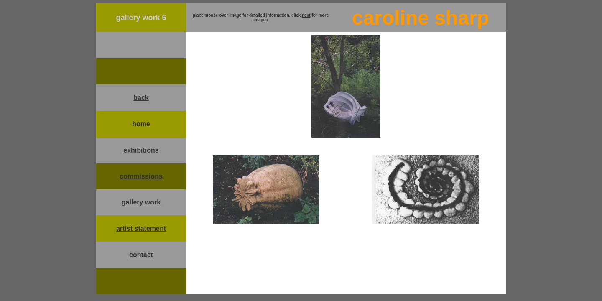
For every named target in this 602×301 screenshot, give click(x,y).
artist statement (141, 228)
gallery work (141, 202)
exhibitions (140, 150)
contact (141, 254)
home (141, 124)
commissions (141, 176)
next (306, 15)
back (140, 97)
